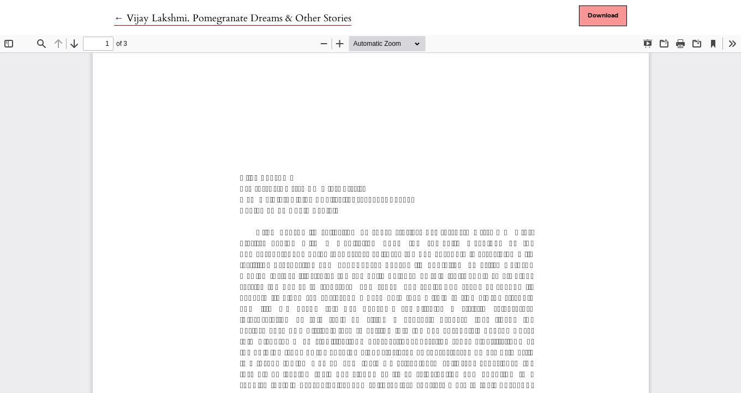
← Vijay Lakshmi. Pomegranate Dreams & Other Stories (232, 18)
